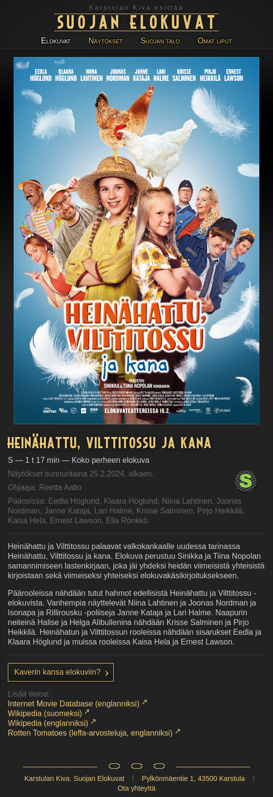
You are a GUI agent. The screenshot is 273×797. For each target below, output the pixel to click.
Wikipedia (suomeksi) (45, 713)
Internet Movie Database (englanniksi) (73, 704)
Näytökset (105, 41)
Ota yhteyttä (137, 788)
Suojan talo (160, 41)
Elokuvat (55, 41)
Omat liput (214, 41)
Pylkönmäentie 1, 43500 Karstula (193, 778)
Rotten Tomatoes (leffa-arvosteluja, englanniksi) (90, 733)
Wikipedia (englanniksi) (48, 723)
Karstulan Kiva (47, 778)
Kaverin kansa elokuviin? (57, 672)
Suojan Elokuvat (138, 21)
